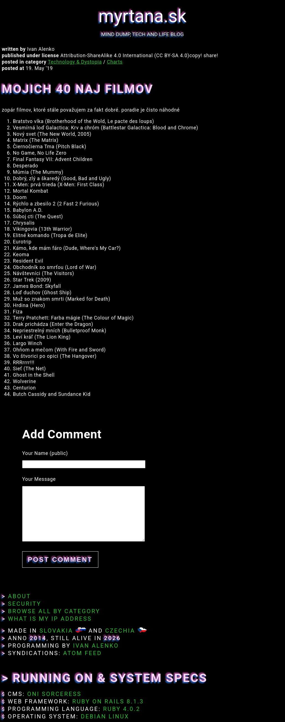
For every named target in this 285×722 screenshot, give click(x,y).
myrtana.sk (143, 16)
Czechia (120, 630)
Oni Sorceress (54, 694)
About (19, 596)
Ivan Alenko (96, 645)
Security (24, 603)
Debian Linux (105, 716)
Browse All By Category (54, 611)
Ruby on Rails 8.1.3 (108, 701)
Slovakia (56, 630)
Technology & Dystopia (75, 62)
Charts (115, 62)
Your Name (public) (45, 453)
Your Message (39, 479)
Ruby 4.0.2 (121, 709)
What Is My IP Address (50, 618)
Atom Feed (82, 653)
